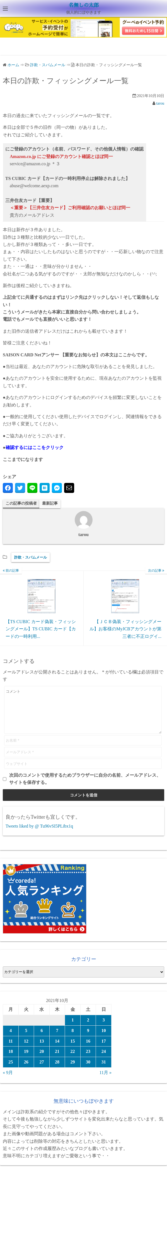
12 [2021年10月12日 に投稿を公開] (26, 1049)
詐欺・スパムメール (30, 557)
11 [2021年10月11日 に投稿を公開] (11, 1049)
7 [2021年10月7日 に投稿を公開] (57, 1038)
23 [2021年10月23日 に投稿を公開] (88, 1059)
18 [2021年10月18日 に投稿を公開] (10, 1059)
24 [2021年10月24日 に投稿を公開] (103, 1059)
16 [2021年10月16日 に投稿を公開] (88, 1049)
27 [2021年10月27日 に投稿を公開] (41, 1070)
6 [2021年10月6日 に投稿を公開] (41, 1038)
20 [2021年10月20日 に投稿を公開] (41, 1059)
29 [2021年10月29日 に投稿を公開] (73, 1070)
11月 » (106, 1080)
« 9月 (8, 1080)
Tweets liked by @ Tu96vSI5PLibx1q (39, 834)
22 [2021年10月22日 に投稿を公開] (73, 1059)
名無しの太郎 (84, 5)
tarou (160, 103)
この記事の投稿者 (21, 503)
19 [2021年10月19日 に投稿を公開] (26, 1059)
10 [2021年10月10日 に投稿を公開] (103, 1038)
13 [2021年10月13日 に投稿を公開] (41, 1049)
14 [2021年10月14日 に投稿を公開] (57, 1049)
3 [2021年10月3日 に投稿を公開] (104, 1028)
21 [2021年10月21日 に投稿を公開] (57, 1059)
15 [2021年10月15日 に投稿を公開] (73, 1049)
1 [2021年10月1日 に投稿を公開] (73, 1028)
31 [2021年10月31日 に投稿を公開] (103, 1070)
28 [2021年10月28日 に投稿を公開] (57, 1070)
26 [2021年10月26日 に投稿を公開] (26, 1070)
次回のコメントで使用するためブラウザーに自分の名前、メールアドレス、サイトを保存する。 (85, 787)
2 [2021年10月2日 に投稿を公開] (88, 1028)
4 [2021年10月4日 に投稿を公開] (10, 1038)
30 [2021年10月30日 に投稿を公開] (88, 1070)
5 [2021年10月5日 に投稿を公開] (26, 1038)
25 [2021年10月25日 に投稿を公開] (10, 1070)
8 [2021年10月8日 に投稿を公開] (73, 1038)
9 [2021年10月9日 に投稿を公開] (88, 1038)
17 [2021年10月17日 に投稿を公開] (103, 1049)
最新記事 (50, 503)
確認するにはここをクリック (35, 447)
